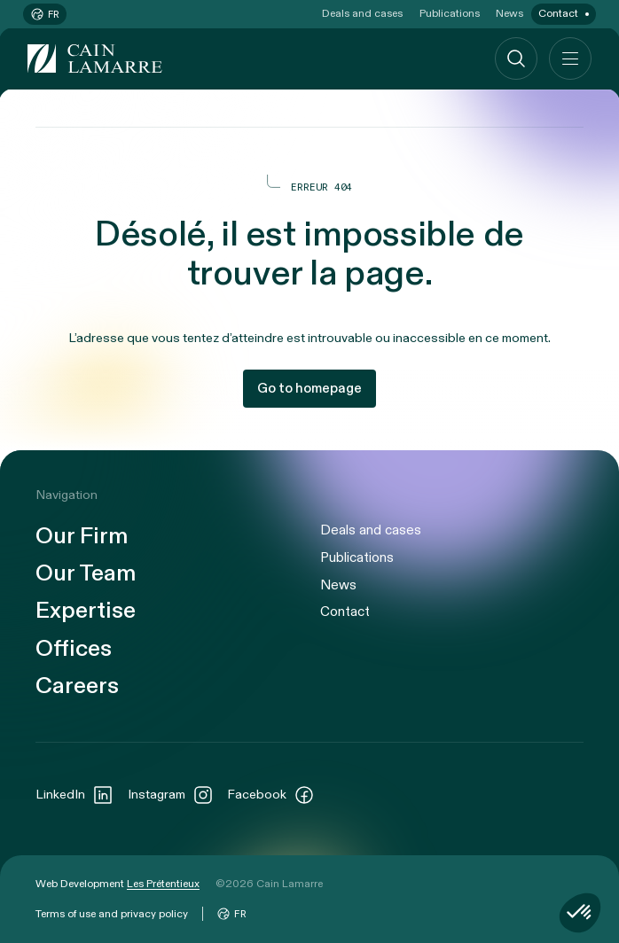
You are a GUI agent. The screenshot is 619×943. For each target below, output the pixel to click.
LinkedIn (74, 795)
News (509, 13)
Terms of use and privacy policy (111, 914)
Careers (77, 685)
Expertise (85, 610)
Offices (73, 648)
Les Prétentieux (163, 884)
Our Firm (81, 535)
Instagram (171, 795)
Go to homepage (309, 388)
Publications (449, 13)
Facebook (271, 795)
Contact (558, 13)
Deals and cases (362, 13)
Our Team (85, 573)
